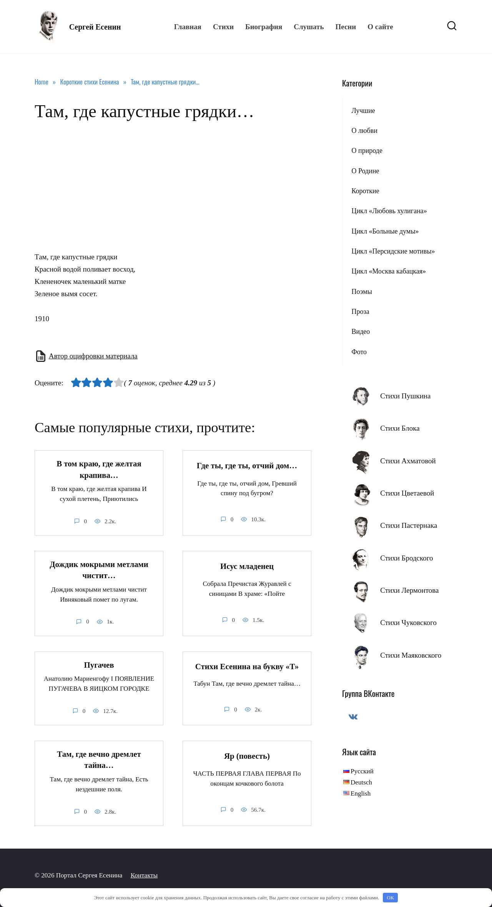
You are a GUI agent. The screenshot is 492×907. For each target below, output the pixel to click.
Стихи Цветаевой (407, 493)
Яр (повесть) (247, 756)
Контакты (144, 875)
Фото (359, 352)
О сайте (380, 27)
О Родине (365, 171)
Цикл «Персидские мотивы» (393, 251)
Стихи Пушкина (405, 396)
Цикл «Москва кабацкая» (388, 271)
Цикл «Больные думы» (385, 231)
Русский (362, 771)
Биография (263, 27)
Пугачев (99, 665)
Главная (187, 27)
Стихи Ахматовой (407, 461)
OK (390, 897)
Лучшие (363, 110)
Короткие (365, 191)
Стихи (223, 27)
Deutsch (361, 782)
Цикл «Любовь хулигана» (389, 211)
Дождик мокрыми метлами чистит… (99, 570)
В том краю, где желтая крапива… (99, 469)
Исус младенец (247, 566)
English (361, 793)
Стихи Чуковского (408, 622)
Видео (360, 331)
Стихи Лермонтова (409, 590)
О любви (364, 130)
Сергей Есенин (95, 27)
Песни (345, 27)
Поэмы (361, 291)
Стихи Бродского (406, 558)
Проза (360, 311)
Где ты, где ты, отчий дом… (247, 465)
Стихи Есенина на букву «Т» (247, 666)
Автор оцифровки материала (93, 356)
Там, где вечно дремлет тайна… (99, 759)
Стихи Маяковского (410, 655)
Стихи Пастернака (408, 525)
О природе (366, 150)
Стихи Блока (399, 428)
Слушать (309, 27)
